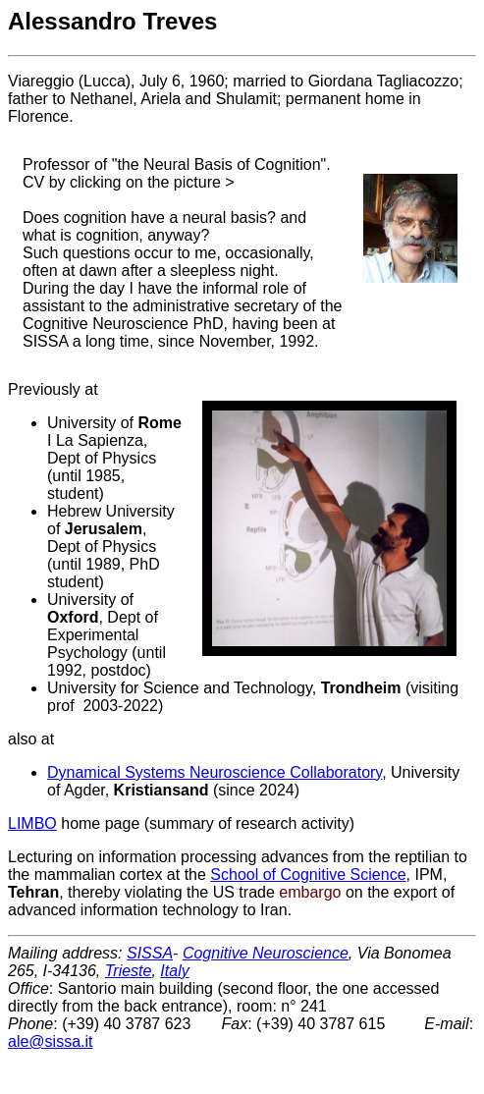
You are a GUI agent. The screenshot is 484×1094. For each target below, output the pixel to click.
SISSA (150, 953)
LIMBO (32, 823)
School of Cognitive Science (307, 874)
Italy (174, 970)
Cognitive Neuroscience (266, 953)
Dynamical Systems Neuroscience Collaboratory (214, 772)
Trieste (128, 970)
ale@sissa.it (50, 1041)
